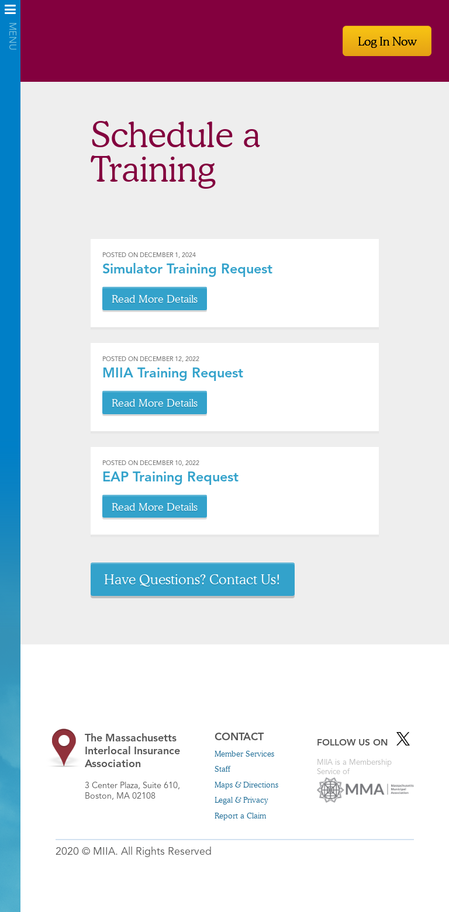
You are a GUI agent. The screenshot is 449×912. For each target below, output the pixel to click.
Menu (10, 13)
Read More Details (155, 298)
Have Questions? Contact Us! (192, 579)
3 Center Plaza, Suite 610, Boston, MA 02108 (140, 766)
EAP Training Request (170, 478)
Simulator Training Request (187, 270)
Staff (222, 769)
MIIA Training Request (172, 374)
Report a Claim (240, 815)
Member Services (244, 753)
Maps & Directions (246, 784)
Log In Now (387, 40)
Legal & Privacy (241, 799)
